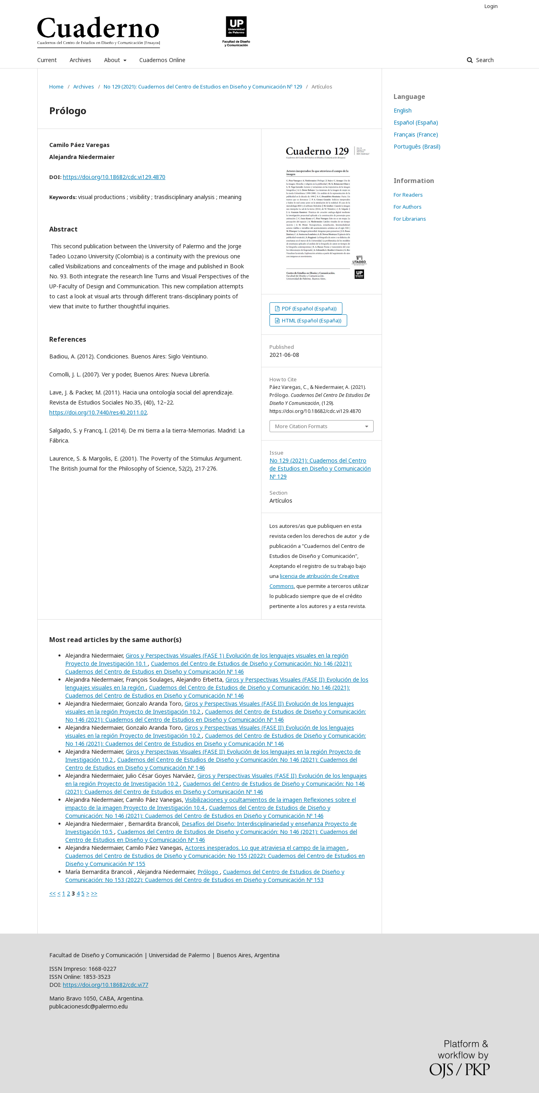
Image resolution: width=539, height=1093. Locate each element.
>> (94, 893)
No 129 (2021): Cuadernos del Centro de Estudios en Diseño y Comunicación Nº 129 (203, 86)
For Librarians (410, 218)
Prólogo (208, 872)
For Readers (408, 194)
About (113, 60)
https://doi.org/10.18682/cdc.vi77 (105, 984)
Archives (80, 60)
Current (47, 60)
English (403, 110)
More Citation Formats (301, 426)
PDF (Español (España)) (309, 308)
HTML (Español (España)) (311, 320)
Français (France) (416, 134)
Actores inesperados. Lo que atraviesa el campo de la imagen (266, 847)
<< (52, 893)
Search (484, 60)
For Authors (408, 206)
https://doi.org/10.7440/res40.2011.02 (98, 412)
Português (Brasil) (417, 146)
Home (56, 86)
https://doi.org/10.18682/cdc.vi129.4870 (114, 177)
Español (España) (416, 122)
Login (491, 6)
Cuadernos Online (162, 60)
